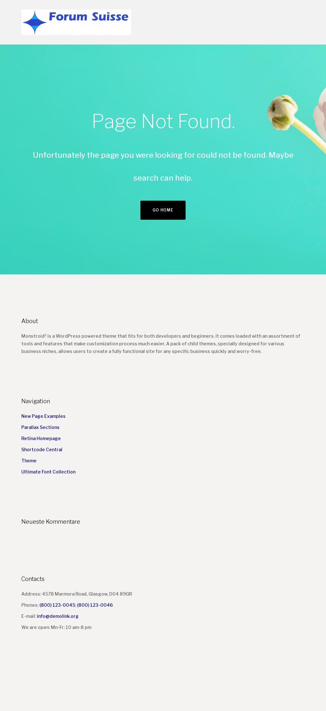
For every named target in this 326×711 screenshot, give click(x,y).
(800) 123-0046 (95, 605)
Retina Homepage (41, 438)
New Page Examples (43, 416)
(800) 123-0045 (57, 605)
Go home (162, 210)
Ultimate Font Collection (48, 471)
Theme (29, 460)
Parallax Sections (40, 427)
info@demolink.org (58, 616)
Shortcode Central (41, 449)
